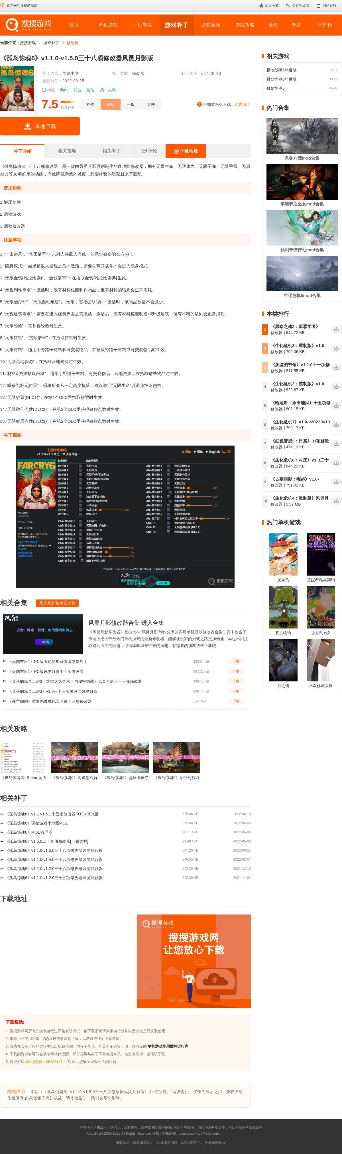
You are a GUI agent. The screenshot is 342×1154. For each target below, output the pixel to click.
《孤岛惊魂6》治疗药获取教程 (176, 777)
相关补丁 (111, 151)
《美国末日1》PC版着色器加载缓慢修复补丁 (47, 661)
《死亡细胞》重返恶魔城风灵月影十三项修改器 (50, 701)
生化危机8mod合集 (302, 295)
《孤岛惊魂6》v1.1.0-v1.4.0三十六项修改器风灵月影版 (53, 859)
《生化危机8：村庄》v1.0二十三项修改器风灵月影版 (300, 460)
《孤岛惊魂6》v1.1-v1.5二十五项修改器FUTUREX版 (51, 814)
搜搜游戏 (28, 42)
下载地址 (186, 151)
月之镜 (283, 685)
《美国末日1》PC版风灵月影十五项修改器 (46, 671)
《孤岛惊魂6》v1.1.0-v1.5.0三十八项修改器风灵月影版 (53, 850)
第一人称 (108, 90)
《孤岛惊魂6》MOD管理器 (28, 832)
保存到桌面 (300, 6)
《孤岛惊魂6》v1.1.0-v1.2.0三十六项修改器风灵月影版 (53, 868)
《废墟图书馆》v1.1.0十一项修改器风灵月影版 (300, 365)
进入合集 (152, 623)
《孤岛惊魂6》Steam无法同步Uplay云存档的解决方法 (23, 777)
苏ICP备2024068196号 (237, 1134)
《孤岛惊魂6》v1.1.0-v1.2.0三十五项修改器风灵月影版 (53, 877)
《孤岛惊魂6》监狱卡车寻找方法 (125, 777)
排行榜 (325, 24)
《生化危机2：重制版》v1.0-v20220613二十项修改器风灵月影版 (298, 384)
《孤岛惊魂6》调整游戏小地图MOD (36, 823)
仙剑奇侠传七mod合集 (302, 249)
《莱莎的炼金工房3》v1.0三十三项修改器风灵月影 (52, 691)
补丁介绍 (22, 151)
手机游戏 (142, 24)
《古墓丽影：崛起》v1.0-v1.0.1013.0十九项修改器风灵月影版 (299, 479)
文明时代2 (321, 632)
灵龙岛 (283, 580)
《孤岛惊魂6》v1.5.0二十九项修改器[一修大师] (46, 841)
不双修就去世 (321, 685)
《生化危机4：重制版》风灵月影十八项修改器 (300, 498)
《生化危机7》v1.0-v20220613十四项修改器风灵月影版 (300, 422)
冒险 (91, 90)
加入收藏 (272, 6)
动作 (64, 90)
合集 (273, 24)
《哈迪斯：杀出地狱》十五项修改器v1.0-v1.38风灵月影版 (301, 403)
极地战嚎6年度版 (281, 70)
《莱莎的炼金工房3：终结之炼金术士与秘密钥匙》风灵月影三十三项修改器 (75, 681)
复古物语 (283, 632)
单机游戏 (108, 24)
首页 (74, 24)
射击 (77, 90)
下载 (236, 661)
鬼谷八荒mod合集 (302, 158)
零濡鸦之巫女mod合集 (302, 203)
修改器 (73, 42)
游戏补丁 (177, 25)
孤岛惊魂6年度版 (281, 79)
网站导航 (329, 6)
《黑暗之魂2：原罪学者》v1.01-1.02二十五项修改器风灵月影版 (300, 327)
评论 (149, 151)
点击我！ (243, 104)
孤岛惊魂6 (275, 88)
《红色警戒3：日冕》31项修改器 (300, 441)
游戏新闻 (211, 24)
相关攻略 (67, 151)
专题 (296, 24)
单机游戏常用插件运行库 (168, 1046)
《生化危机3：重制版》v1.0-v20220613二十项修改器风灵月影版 (298, 346)
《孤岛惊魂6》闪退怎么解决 (74, 777)
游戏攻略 (245, 24)
